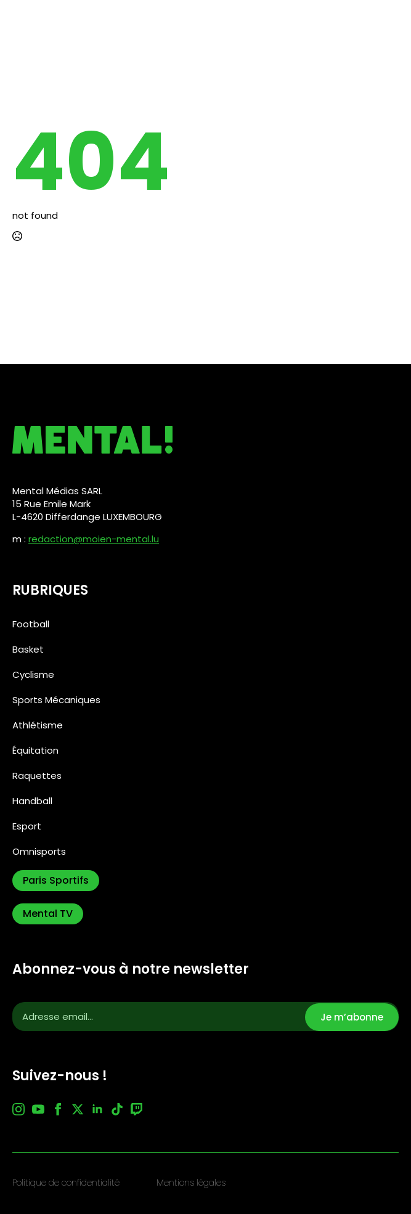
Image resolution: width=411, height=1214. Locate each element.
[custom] (117, 1109)
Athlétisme (37, 725)
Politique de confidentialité (66, 1183)
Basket (28, 649)
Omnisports (39, 851)
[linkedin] (97, 1109)
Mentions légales (191, 1183)
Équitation (35, 750)
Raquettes (37, 775)
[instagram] (18, 1109)
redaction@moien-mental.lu (93, 538)
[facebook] (58, 1109)
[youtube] (38, 1109)
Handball (32, 800)
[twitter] (77, 1109)
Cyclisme (33, 674)
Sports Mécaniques (56, 699)
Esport (26, 826)
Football (30, 623)
